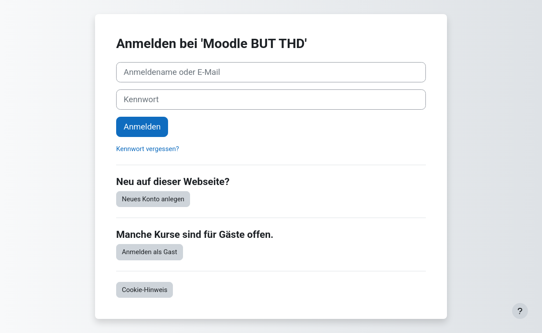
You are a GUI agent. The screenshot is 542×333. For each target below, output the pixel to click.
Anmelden (142, 127)
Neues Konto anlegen (153, 199)
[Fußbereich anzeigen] (520, 311)
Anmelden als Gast (149, 252)
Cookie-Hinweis (144, 290)
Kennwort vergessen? (147, 149)
